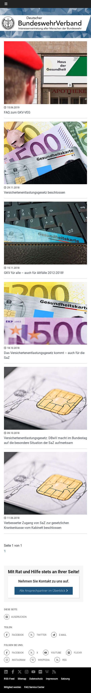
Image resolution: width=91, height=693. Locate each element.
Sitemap (22, 678)
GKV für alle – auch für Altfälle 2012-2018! (34, 273)
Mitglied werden (12, 687)
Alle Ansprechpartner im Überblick (43, 590)
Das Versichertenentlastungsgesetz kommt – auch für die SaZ (44, 355)
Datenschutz (36, 678)
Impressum (52, 678)
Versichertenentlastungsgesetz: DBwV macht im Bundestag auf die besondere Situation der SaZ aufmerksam (45, 440)
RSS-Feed (9, 678)
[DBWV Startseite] (45, 23)
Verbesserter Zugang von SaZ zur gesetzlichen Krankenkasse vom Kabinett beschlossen (36, 525)
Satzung (65, 678)
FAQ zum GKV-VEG (17, 112)
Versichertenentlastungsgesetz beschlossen (34, 192)
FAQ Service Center (34, 687)
